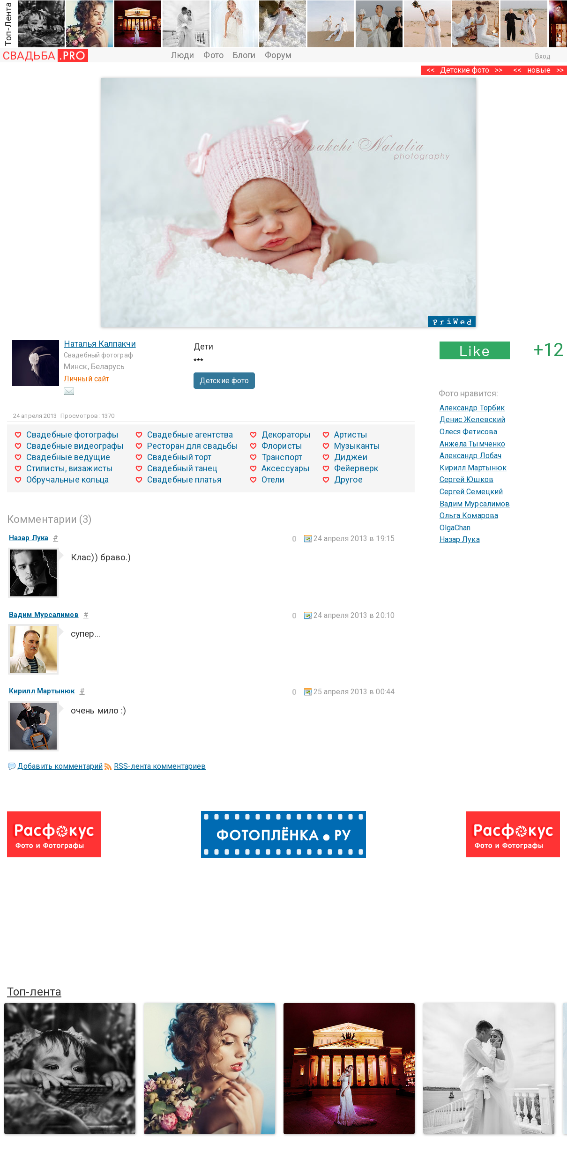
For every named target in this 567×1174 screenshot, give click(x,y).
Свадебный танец (182, 468)
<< (517, 70)
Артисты (350, 434)
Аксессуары (285, 468)
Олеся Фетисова (468, 431)
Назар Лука (460, 539)
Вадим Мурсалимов (475, 503)
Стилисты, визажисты (69, 468)
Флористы (281, 446)
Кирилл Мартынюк (473, 467)
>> (498, 70)
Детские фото (464, 70)
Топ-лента (34, 991)
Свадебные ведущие (68, 457)
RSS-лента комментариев (160, 766)
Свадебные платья (184, 479)
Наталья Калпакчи (100, 344)
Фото (213, 55)
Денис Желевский (473, 419)
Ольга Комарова (469, 515)
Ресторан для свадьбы (192, 446)
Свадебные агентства (190, 434)
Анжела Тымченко (473, 443)
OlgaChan (455, 527)
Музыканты (357, 446)
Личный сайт (86, 378)
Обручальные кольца (67, 479)
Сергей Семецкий (471, 491)
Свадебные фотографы (72, 434)
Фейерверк (356, 468)
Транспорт (281, 457)
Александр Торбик (472, 407)
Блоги (244, 55)
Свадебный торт (179, 457)
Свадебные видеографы (75, 446)
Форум (278, 55)
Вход (543, 56)
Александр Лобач (471, 455)
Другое (348, 479)
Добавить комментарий (60, 766)
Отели (273, 479)
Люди (182, 55)
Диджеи (350, 457)
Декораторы (286, 434)
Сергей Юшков (466, 479)
